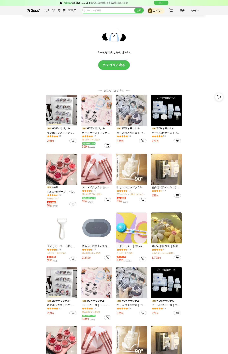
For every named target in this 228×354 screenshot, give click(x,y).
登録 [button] (182, 10)
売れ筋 (61, 10)
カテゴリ (49, 10)
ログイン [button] (194, 10)
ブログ (72, 10)
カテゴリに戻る (114, 65)
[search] (112, 10)
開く (161, 3)
